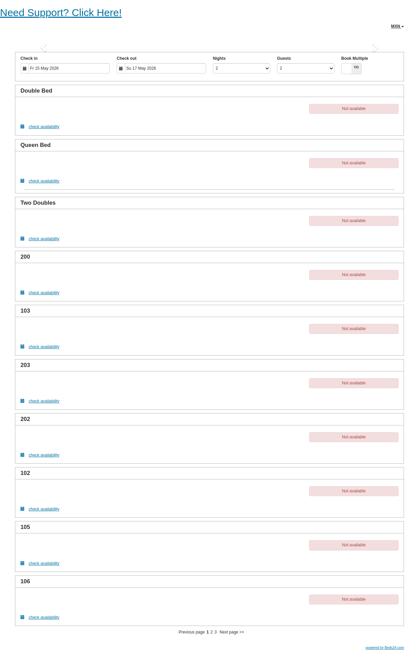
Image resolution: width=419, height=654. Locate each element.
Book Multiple (354, 58)
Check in (29, 58)
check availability (39, 126)
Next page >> (232, 632)
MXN (397, 26)
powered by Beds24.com (385, 648)
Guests (284, 58)
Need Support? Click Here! (61, 12)
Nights (219, 58)
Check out (126, 58)
